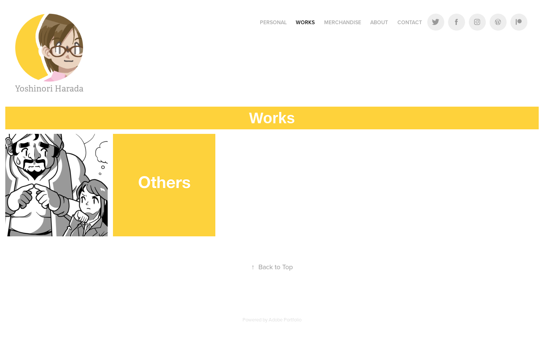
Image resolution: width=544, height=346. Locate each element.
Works (305, 22)
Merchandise (342, 22)
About (379, 22)
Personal (273, 22)
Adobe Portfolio (285, 319)
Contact (409, 22)
